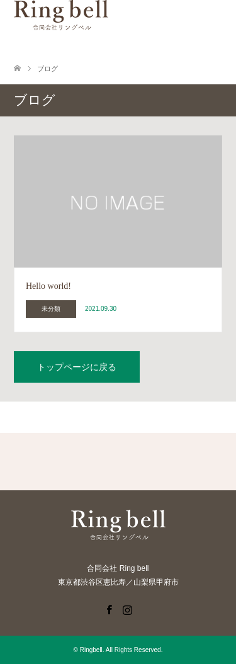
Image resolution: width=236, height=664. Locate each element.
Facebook (109, 609)
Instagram (127, 609)
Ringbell (91, 649)
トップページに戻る (76, 367)
